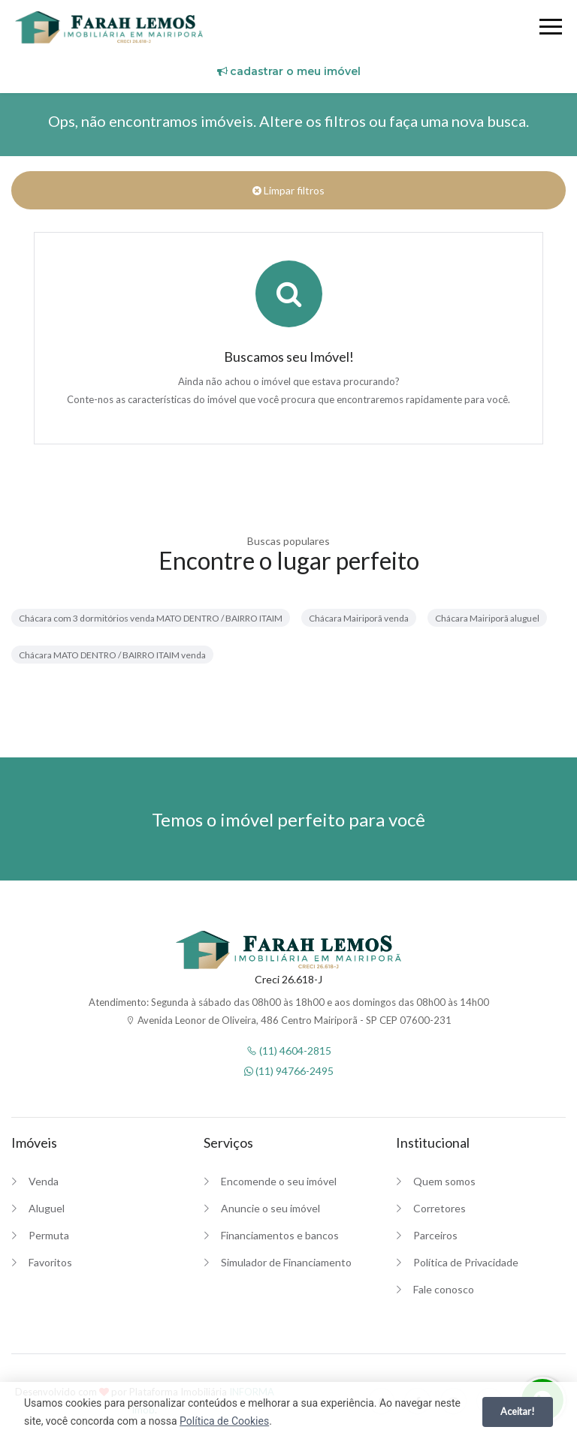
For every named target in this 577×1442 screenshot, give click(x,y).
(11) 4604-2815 (288, 1050)
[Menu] (550, 29)
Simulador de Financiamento (286, 1262)
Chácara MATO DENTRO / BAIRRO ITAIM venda (112, 655)
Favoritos (50, 1262)
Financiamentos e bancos (280, 1235)
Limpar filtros (288, 190)
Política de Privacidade (465, 1262)
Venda (44, 1181)
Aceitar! (517, 1411)
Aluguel (47, 1208)
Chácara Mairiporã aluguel (487, 618)
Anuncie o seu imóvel (270, 1208)
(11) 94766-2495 (289, 1070)
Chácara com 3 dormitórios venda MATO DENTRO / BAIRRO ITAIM (150, 618)
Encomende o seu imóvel (279, 1181)
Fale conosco (443, 1289)
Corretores (439, 1208)
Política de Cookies (224, 1421)
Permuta (49, 1235)
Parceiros (435, 1235)
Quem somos (444, 1181)
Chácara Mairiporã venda (359, 618)
